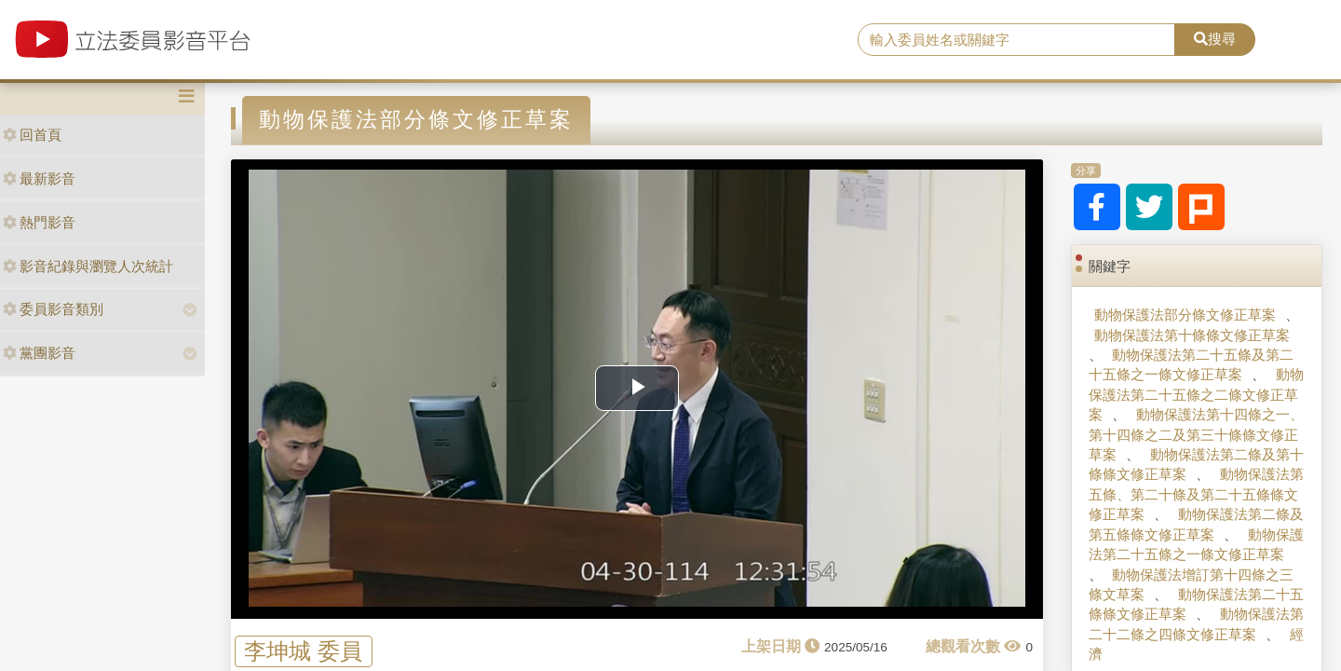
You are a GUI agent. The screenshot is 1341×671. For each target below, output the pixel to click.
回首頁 (32, 135)
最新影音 (39, 178)
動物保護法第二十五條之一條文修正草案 (1196, 544)
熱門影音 (39, 222)
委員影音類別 (53, 309)
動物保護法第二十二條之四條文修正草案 (1196, 623)
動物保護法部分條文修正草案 (1185, 314)
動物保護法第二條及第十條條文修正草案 (1196, 464)
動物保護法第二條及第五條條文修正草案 (1196, 523)
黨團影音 (39, 353)
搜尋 (1215, 39)
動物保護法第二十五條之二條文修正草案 (1196, 394)
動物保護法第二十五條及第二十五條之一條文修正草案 (1191, 364)
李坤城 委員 (303, 651)
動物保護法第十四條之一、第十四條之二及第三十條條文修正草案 (1196, 434)
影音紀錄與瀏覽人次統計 (88, 266)
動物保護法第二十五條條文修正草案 (1196, 604)
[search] (1016, 40)
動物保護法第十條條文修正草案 (1192, 335)
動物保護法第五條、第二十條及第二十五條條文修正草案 (1196, 494)
